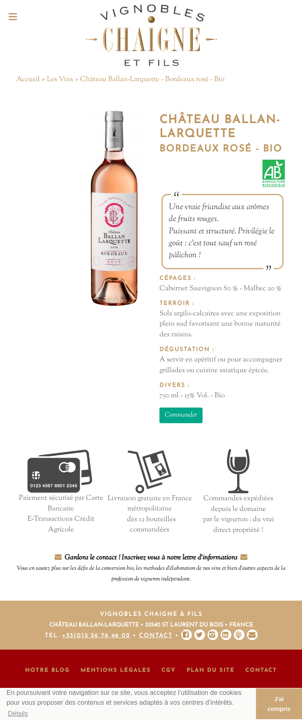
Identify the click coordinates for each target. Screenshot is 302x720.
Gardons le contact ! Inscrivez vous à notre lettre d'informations (151, 568)
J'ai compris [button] (278, 704)
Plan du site (211, 670)
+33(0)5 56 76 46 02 (96, 636)
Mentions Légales (116, 670)
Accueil (28, 79)
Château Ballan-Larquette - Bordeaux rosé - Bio (152, 79)
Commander (181, 415)
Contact (156, 636)
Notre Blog (47, 670)
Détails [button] (18, 713)
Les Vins (60, 79)
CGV (168, 670)
